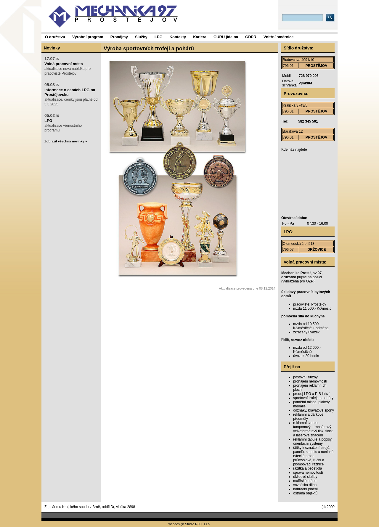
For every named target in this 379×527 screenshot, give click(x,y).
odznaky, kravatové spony (313, 410)
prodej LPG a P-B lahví (311, 394)
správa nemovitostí (308, 472)
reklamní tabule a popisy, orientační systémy (313, 441)
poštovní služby (305, 377)
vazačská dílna (305, 485)
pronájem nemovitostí (310, 381)
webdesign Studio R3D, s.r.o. (189, 524)
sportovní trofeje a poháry (313, 398)
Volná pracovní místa (63, 64)
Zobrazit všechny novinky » (65, 141)
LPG (48, 120)
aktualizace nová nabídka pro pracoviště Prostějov (67, 65)
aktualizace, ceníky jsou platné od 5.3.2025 (70, 94)
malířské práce (305, 481)
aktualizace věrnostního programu (63, 122)
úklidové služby (305, 477)
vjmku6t (305, 83)
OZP (309, 281)
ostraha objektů (305, 493)
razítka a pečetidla (307, 468)
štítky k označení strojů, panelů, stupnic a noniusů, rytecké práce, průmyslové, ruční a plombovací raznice (313, 456)
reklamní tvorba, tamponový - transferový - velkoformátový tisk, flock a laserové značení (313, 429)
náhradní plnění (305, 489)
